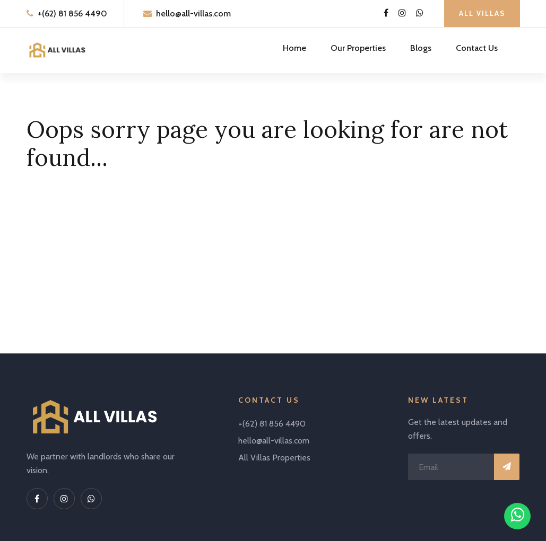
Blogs (420, 48)
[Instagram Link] (402, 13)
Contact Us (477, 48)
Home (294, 48)
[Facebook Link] (386, 13)
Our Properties (358, 48)
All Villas (482, 13)
